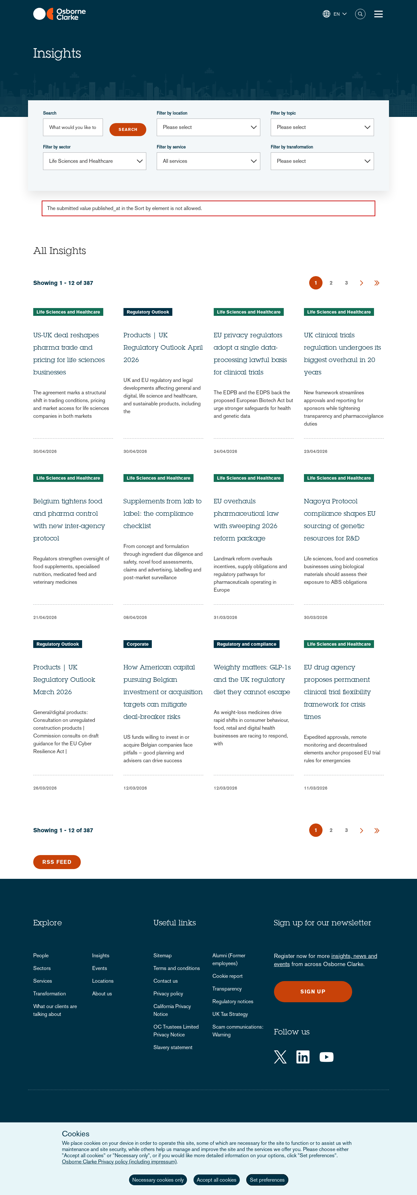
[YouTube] (326, 1056)
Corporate (138, 644)
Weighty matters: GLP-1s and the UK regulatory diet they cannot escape (252, 680)
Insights (100, 955)
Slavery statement (173, 1047)
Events (99, 968)
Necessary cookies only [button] (158, 1180)
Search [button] (360, 14)
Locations (103, 981)
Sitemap (162, 955)
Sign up (312, 992)
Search (49, 113)
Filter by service (171, 147)
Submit (127, 129)
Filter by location (172, 113)
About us (102, 994)
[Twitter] (280, 1056)
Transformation (49, 994)
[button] (335, 14)
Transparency (227, 989)
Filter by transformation (292, 147)
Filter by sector (56, 147)
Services (42, 981)
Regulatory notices (232, 1001)
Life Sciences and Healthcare (68, 312)
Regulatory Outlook (148, 312)
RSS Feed (57, 862)
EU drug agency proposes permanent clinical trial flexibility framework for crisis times (337, 693)
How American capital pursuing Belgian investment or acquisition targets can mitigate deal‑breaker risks (163, 693)
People (41, 955)
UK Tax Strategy (230, 1014)
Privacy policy (168, 994)
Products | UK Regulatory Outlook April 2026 (163, 348)
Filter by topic (283, 113)
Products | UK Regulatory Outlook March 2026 (64, 680)
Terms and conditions (176, 968)
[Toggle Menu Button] (378, 14)
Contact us (165, 981)
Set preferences (267, 1180)
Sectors (42, 968)
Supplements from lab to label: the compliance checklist (162, 514)
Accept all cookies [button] (217, 1180)
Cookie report (227, 976)
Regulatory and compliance (246, 644)
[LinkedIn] (302, 1056)
